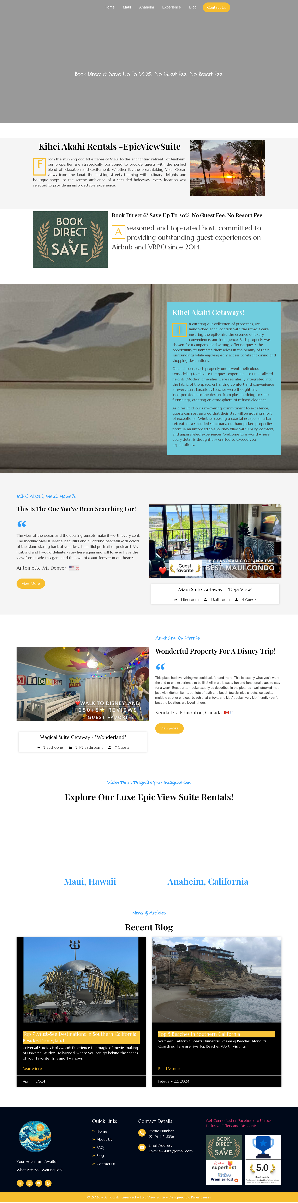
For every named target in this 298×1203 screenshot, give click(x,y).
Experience (171, 7)
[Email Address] (142, 1148)
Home (110, 7)
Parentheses (201, 1197)
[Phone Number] (142, 1133)
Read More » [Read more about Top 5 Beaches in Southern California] (169, 1069)
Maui (127, 7)
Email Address (160, 1146)
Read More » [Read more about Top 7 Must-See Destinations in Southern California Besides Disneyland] (33, 1069)
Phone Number (161, 1131)
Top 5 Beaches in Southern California (199, 1035)
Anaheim (146, 7)
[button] (169, 729)
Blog (193, 7)
